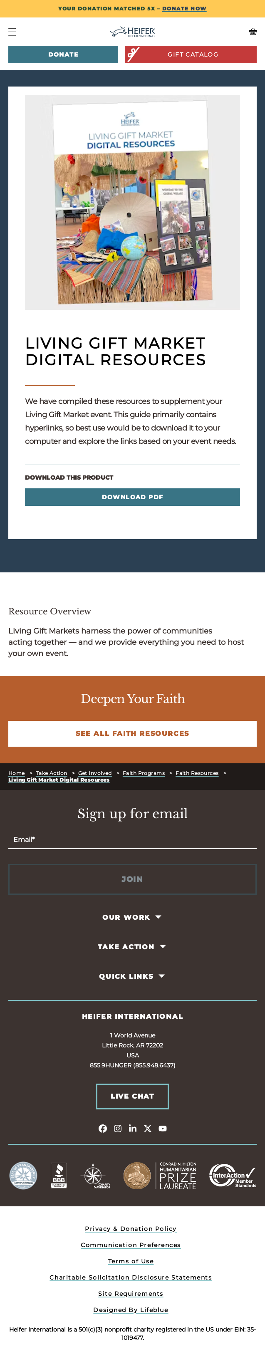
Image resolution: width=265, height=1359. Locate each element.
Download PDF (132, 497)
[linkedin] (133, 1128)
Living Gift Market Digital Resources (59, 780)
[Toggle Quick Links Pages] (162, 976)
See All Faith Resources (132, 734)
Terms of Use (131, 1261)
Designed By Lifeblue (130, 1310)
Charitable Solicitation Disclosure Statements (131, 1277)
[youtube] (163, 1128)
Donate (63, 54)
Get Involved (95, 773)
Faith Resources (197, 773)
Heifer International (132, 1016)
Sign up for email (132, 814)
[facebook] (103, 1128)
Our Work (126, 917)
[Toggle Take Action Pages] (163, 947)
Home (16, 773)
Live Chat (132, 1096)
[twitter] (148, 1128)
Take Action (51, 773)
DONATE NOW (184, 8)
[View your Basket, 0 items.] (226, 31)
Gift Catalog (172, 54)
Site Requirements (130, 1293)
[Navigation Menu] (12, 31)
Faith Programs (144, 773)
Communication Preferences (131, 1245)
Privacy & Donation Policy (131, 1229)
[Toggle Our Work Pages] (159, 917)
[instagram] (118, 1128)
